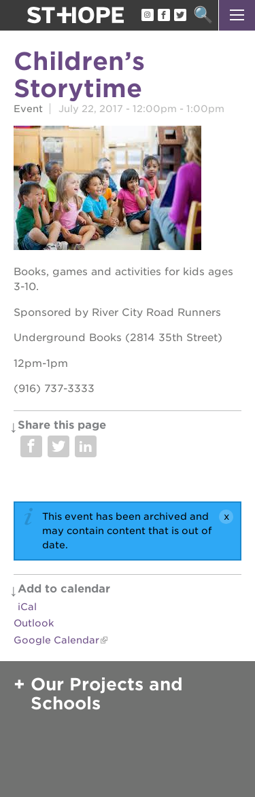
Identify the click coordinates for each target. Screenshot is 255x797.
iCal (27, 606)
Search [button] (203, 15)
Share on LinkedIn (86, 446)
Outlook (34, 623)
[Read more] (127, 190)
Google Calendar (56, 640)
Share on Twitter (58, 446)
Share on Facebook (31, 446)
